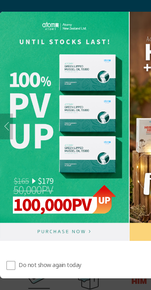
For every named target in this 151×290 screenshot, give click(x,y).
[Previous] (6, 126)
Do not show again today (50, 265)
